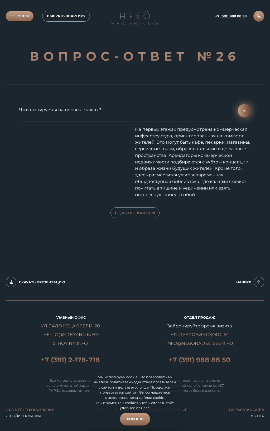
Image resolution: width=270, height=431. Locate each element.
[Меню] (19, 16)
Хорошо (135, 419)
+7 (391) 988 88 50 (199, 360)
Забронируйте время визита (199, 325)
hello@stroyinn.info (70, 334)
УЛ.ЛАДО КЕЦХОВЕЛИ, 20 (70, 325)
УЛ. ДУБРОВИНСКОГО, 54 (200, 334)
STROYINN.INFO (70, 343)
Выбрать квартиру (66, 16)
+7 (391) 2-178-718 (70, 360)
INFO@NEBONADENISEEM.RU (199, 343)
